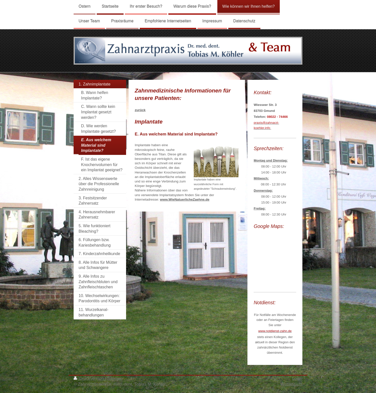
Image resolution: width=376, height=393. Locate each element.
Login (297, 378)
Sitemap (115, 378)
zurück (140, 110)
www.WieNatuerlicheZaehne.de (184, 199)
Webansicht (291, 384)
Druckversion (89, 378)
